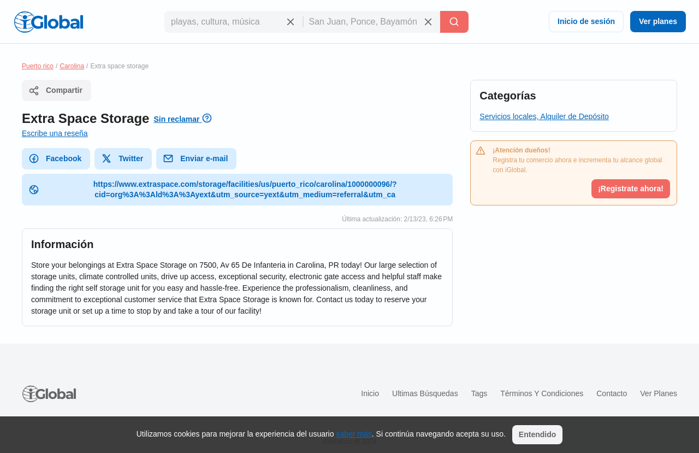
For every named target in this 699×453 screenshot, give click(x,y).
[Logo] (48, 22)
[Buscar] (454, 22)
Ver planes (658, 21)
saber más (353, 434)
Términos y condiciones (541, 393)
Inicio (370, 393)
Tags (479, 393)
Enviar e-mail (195, 158)
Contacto (611, 393)
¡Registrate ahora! (631, 188)
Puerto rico (38, 66)
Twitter (122, 158)
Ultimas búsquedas (425, 393)
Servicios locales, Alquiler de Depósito (544, 116)
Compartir (55, 90)
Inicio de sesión (586, 21)
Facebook (54, 158)
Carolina (72, 66)
